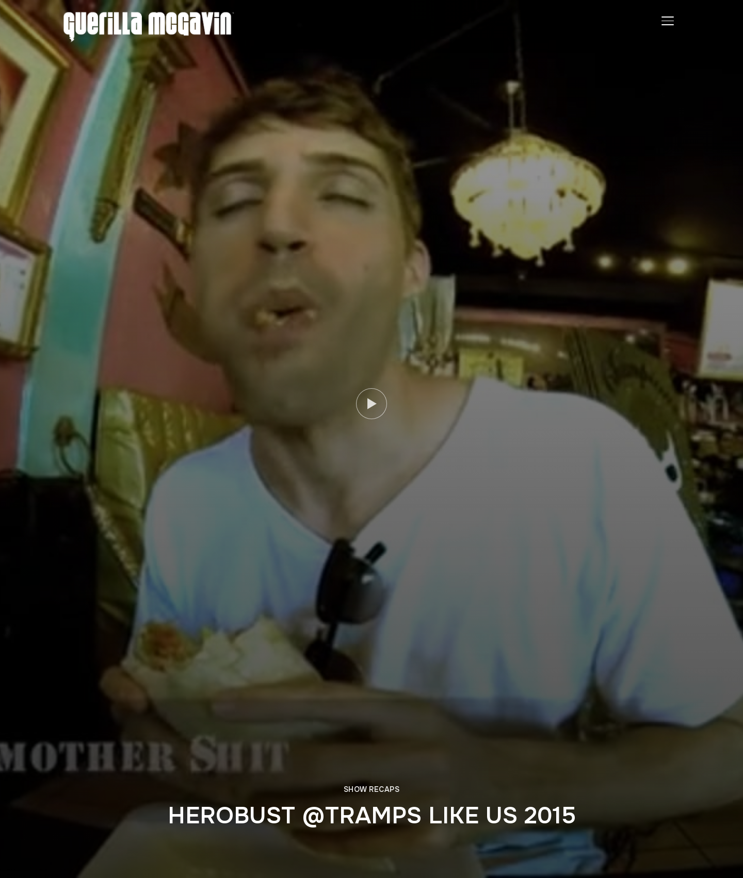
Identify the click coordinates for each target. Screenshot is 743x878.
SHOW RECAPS (372, 789)
